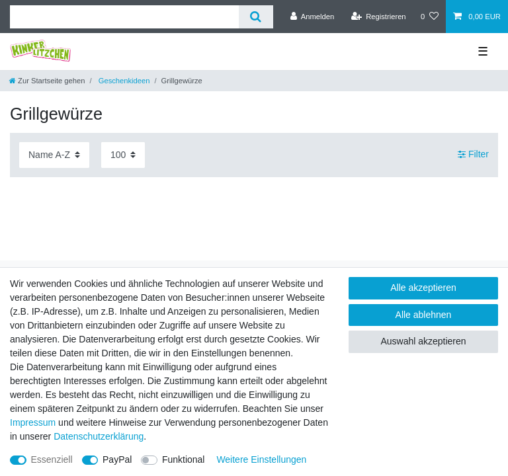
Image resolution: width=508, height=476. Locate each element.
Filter (473, 154)
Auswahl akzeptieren (423, 341)
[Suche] (256, 16)
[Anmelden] (312, 16)
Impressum (33, 422)
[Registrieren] (378, 16)
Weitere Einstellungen (261, 459)
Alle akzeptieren (423, 287)
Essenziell (52, 459)
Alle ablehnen (424, 314)
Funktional (183, 459)
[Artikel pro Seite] (123, 155)
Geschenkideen (123, 81)
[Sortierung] (54, 155)
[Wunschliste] (429, 16)
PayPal (117, 459)
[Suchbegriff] (124, 16)
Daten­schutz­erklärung (99, 436)
